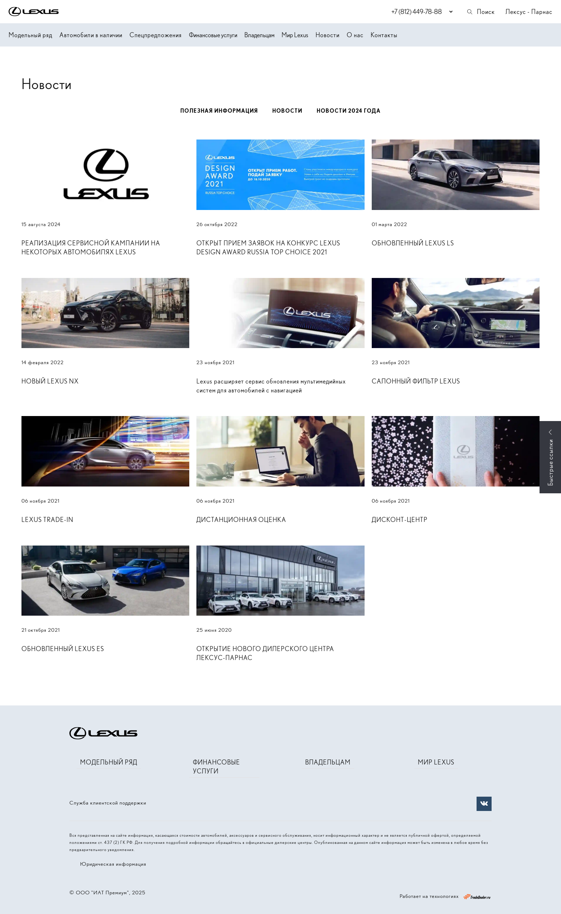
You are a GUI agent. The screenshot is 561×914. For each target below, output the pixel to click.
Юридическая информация (113, 864)
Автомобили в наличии (90, 35)
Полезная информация (219, 111)
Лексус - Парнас (529, 11)
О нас (355, 35)
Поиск (480, 11)
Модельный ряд (30, 35)
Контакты (384, 35)
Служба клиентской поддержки (107, 803)
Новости (328, 35)
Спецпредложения (156, 35)
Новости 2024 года (349, 111)
